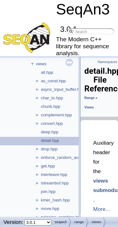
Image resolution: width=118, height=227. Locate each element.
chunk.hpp (50, 106)
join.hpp (48, 191)
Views (89, 107)
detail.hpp (50, 140)
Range (89, 98)
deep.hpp (50, 132)
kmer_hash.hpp (55, 200)
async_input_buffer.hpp (62, 89)
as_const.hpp (53, 81)
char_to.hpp (52, 98)
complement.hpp (56, 115)
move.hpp (50, 208)
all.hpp (47, 72)
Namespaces (107, 62)
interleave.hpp (54, 174)
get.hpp (48, 166)
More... (101, 209)
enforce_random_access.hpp (68, 157)
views (41, 63)
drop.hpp (49, 149)
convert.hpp (52, 123)
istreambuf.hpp (55, 183)
